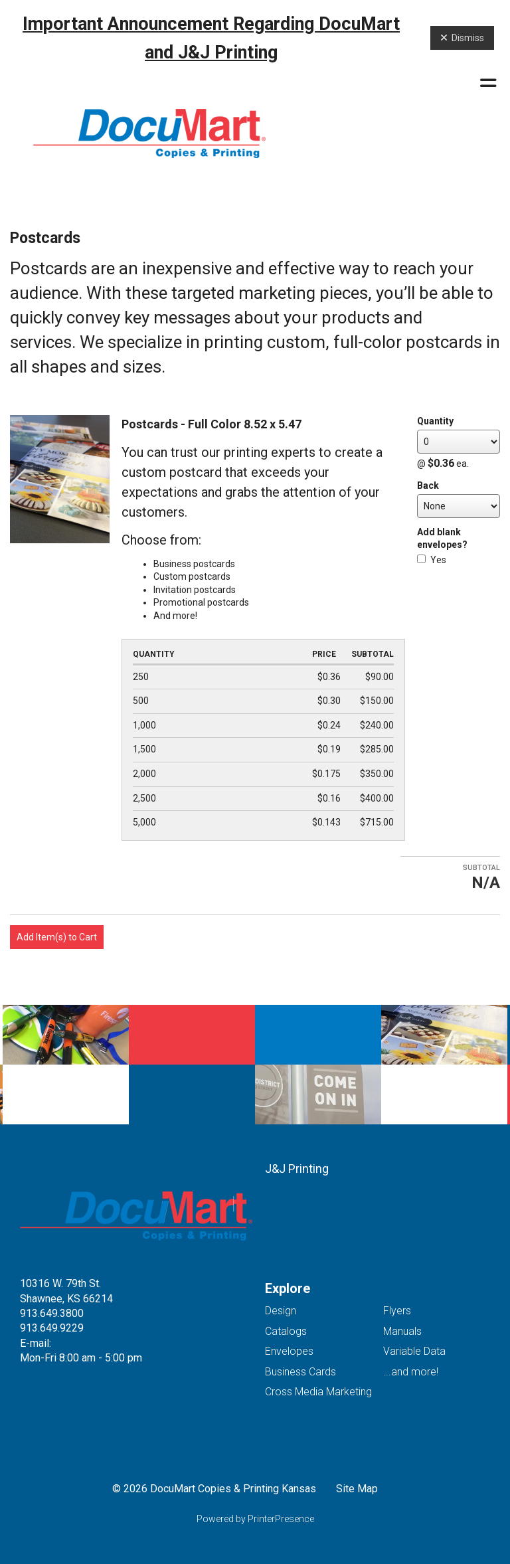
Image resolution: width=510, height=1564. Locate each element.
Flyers (397, 1310)
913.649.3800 (52, 1313)
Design (280, 1310)
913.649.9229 (52, 1328)
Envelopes (289, 1351)
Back (428, 485)
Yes (431, 560)
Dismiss (462, 38)
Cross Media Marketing (318, 1391)
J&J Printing (297, 1168)
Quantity (435, 421)
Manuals (402, 1331)
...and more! (410, 1371)
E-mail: (35, 1343)
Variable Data (414, 1351)
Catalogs (286, 1331)
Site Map (357, 1488)
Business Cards (300, 1371)
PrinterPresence (281, 1519)
